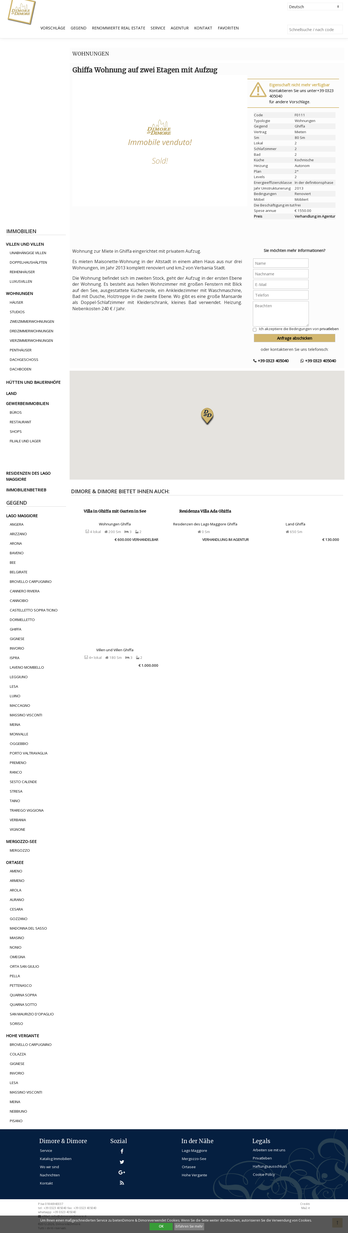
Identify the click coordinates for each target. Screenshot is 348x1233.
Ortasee (189, 1166)
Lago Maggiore (194, 1150)
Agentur (180, 28)
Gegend (78, 28)
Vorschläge (53, 28)
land (11, 393)
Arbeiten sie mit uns (269, 1149)
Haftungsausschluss (270, 1166)
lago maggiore (22, 515)
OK (161, 1226)
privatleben (329, 328)
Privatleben (262, 1158)
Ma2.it (305, 1208)
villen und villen (25, 244)
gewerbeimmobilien (27, 403)
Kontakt (203, 28)
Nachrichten (50, 1175)
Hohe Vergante (194, 1175)
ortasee (15, 862)
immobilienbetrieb (26, 489)
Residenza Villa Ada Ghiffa (205, 511)
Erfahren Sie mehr (189, 1226)
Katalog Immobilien (56, 1158)
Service (158, 28)
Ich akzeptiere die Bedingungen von (299, 328)
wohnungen (19, 293)
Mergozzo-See (194, 1158)
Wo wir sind (49, 1166)
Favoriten (228, 28)
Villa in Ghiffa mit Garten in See (115, 511)
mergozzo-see (21, 841)
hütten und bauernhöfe (33, 382)
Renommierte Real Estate (118, 28)
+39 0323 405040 (270, 360)
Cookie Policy (264, 1174)
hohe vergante (22, 1035)
